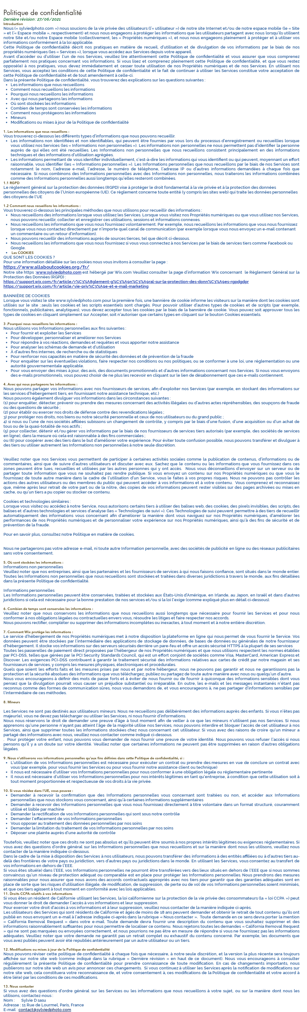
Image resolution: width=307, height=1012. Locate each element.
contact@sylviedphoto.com (44, 1009)
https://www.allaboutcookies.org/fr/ (46, 267)
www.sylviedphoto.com (58, 272)
